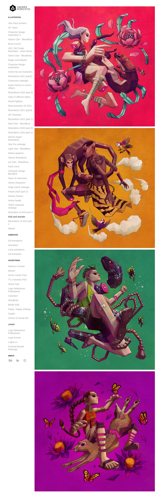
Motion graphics (16, 153)
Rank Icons (13, 166)
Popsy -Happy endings (19, 309)
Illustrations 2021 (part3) (20, 110)
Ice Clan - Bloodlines (18, 162)
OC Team (13, 27)
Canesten (13, 296)
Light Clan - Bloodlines (19, 148)
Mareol (11, 228)
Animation (13, 245)
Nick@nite (13, 300)
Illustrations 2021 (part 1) (20, 119)
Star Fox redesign (17, 144)
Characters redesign (18, 80)
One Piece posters (17, 23)
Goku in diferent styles (19, 97)
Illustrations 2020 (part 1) (20, 132)
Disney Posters (15, 196)
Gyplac (11, 313)
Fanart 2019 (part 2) (18, 191)
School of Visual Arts (18, 318)
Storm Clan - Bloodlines (20, 55)
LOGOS (11, 324)
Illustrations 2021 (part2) (20, 76)
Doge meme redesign (18, 187)
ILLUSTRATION (14, 17)
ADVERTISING (14, 260)
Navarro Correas (16, 266)
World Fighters (15, 101)
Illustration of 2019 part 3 (20, 212)
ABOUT (11, 356)
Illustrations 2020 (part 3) (20, 92)
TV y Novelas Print (17, 279)
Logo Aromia (14, 337)
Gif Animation (14, 254)
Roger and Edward (17, 60)
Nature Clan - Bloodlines (20, 39)
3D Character (14, 114)
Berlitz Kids (13, 304)
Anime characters (16, 182)
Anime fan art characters (20, 72)
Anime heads (14, 200)
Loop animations (16, 249)
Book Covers (14, 44)
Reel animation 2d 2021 (20, 106)
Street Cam (13, 284)
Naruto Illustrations (17, 157)
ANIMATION (13, 235)
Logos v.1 (13, 342)
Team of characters (17, 178)
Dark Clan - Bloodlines (19, 123)
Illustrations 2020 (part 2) (20, 128)
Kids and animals (16, 216)
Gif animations (15, 240)
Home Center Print (17, 275)
